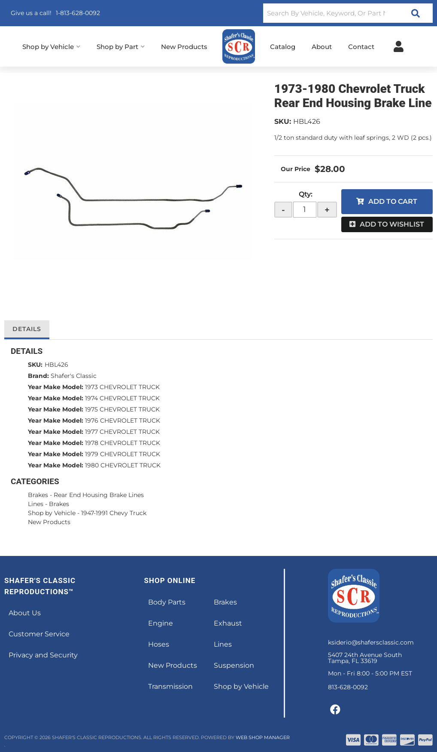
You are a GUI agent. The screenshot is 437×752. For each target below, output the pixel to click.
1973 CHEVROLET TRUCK (122, 387)
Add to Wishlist (392, 224)
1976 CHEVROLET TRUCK (122, 420)
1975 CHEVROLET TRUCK (122, 409)
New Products (49, 522)
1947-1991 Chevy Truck (113, 513)
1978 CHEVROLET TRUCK (122, 443)
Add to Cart (392, 201)
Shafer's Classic (74, 376)
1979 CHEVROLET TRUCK (122, 454)
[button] (348, 13)
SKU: (282, 121)
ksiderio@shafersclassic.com (371, 642)
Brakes (38, 495)
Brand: (38, 376)
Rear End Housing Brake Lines (99, 495)
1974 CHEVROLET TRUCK (122, 398)
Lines (35, 504)
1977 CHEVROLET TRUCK (122, 432)
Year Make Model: (55, 387)
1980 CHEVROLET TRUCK (123, 465)
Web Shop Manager (263, 737)
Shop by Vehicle (52, 513)
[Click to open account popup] (398, 46)
